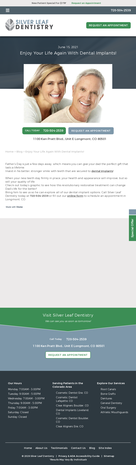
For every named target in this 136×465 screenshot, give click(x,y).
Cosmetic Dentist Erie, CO (72, 393)
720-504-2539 (39, 196)
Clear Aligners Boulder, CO (72, 405)
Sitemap (109, 456)
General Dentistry (111, 403)
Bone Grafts (108, 394)
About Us (41, 448)
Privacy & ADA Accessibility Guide (79, 456)
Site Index (105, 448)
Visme (19, 207)
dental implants (102, 171)
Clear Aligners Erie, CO (69, 426)
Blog (19, 151)
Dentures (106, 398)
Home (9, 151)
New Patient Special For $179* (49, 3)
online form (75, 196)
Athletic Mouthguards (114, 412)
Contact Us (78, 448)
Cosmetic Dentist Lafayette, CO (66, 399)
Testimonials (59, 448)
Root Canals (108, 389)
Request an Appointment (86, 3)
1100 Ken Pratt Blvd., (69, 139)
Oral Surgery (108, 407)
